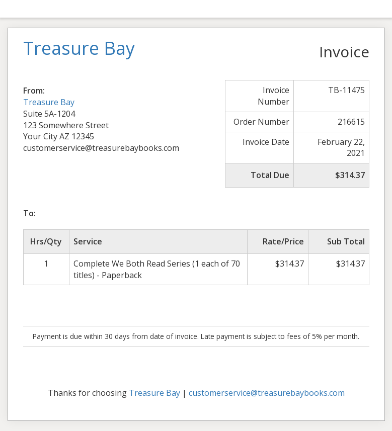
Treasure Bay (48, 102)
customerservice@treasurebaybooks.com (267, 392)
